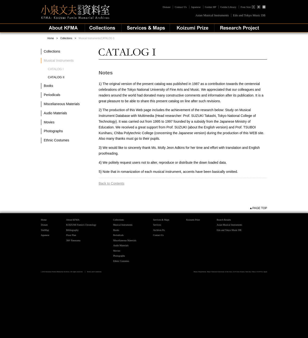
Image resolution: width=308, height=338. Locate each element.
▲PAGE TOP (258, 208)
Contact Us (181, 7)
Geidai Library (228, 7)
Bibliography (72, 230)
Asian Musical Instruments (212, 15)
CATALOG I (56, 69)
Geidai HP (210, 7)
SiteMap (45, 230)
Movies (49, 122)
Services (157, 224)
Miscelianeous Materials (62, 104)
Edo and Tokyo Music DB (249, 15)
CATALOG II (56, 77)
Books (48, 86)
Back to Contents (111, 183)
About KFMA (72, 219)
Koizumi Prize (193, 219)
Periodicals (52, 95)
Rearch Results (224, 219)
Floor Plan (71, 235)
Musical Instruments (122, 224)
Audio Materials (55, 113)
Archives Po (159, 230)
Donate (167, 7)
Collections (66, 38)
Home (50, 38)
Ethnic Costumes (56, 140)
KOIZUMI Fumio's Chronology (81, 224)
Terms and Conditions (94, 271)
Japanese (196, 7)
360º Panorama (73, 240)
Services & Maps (161, 219)
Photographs (53, 131)
